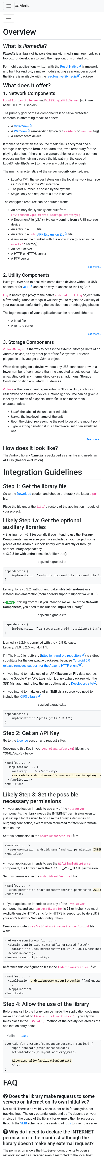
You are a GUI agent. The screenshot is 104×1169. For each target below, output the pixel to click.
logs (68, 1123)
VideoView (21, 126)
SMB (23, 1123)
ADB (26, 287)
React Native (69, 66)
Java (25, 1036)
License (22, 740)
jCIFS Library (28, 696)
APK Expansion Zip (50, 234)
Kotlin (10, 1036)
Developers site (82, 683)
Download (24, 494)
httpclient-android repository (61, 655)
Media (22, 5)
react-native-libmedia (62, 76)
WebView (20, 131)
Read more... (93, 266)
